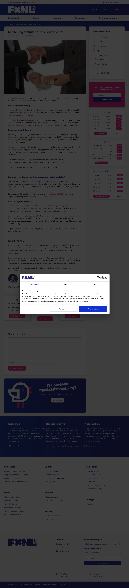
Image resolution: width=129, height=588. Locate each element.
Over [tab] (94, 284)
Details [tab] (64, 284)
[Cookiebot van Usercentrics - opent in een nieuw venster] (98, 277)
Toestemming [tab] (34, 284)
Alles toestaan (93, 309)
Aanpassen (64, 309)
